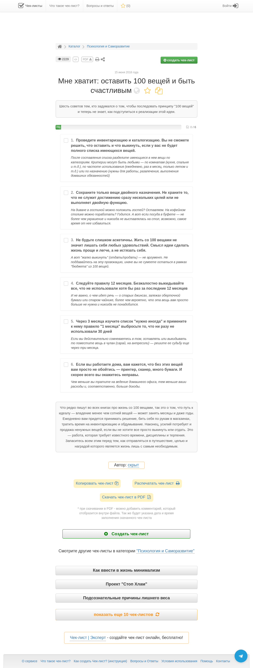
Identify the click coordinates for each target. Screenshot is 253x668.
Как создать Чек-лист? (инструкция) (100, 661)
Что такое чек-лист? (56, 661)
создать (179, 60)
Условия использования (179, 661)
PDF (87, 59)
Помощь (206, 661)
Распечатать (157, 483)
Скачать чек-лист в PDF (126, 497)
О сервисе (29, 661)
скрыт (133, 465)
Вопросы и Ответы (144, 661)
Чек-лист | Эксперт (88, 637)
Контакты (223, 661)
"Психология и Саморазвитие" (165, 551)
